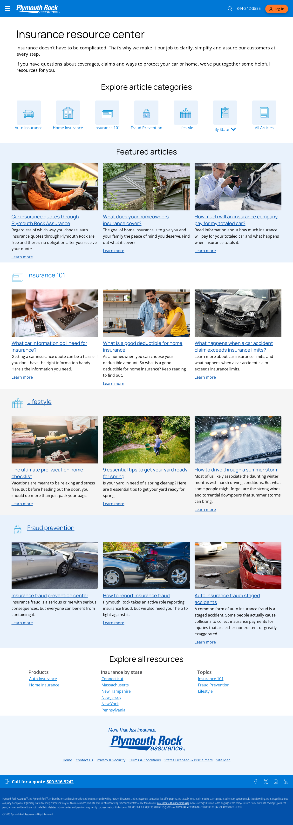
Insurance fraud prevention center (50, 595)
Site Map (223, 760)
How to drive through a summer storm (237, 469)
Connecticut (112, 678)
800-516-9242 (60, 782)
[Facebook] (255, 781)
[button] (225, 129)
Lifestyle (185, 127)
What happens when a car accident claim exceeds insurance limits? (234, 346)
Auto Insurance (28, 127)
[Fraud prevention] (18, 529)
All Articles (264, 127)
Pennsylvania (113, 710)
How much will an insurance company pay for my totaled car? (236, 220)
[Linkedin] (286, 781)
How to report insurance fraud (136, 595)
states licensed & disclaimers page (173, 803)
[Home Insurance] (68, 113)
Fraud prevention (51, 527)
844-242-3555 (249, 8)
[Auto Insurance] (29, 113)
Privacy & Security (111, 760)
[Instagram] (276, 781)
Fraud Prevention (146, 127)
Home (67, 760)
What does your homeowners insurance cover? (136, 220)
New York (110, 703)
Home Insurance (68, 127)
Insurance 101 (107, 127)
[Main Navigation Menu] (7, 8)
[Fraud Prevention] (146, 113)
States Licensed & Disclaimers (188, 760)
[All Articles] (264, 113)
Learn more (22, 257)
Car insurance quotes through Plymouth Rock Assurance (45, 220)
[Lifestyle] (186, 113)
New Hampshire (116, 691)
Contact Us (84, 760)
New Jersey (111, 697)
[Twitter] (266, 781)
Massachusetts (115, 685)
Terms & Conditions (145, 760)
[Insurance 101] (107, 113)
